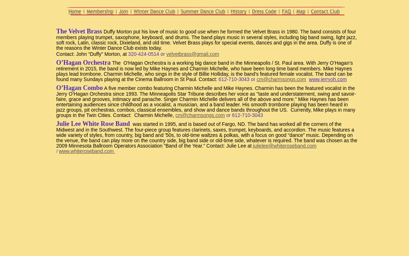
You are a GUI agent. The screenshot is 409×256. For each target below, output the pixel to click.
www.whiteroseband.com (86, 151)
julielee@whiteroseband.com (284, 146)
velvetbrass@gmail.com (192, 54)
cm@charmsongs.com (281, 79)
